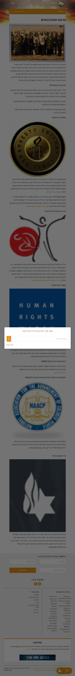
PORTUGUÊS (52, 626)
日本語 (68, 621)
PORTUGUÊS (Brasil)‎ (52, 630)
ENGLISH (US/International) (64, 597)
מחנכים (36, 600)
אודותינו (36, 595)
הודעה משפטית (8, 670)
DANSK (67, 613)
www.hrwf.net (60, 372)
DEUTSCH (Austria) (53, 600)
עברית (67, 618)
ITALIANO (53, 623)
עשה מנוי (22, 570)
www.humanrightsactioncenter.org (46, 280)
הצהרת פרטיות (26, 668)
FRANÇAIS (66, 616)
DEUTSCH (53, 596)
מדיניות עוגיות (16, 668)
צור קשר (36, 612)
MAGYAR (53, 604)
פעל (37, 603)
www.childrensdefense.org (37, 206)
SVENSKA (53, 609)
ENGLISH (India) (64, 606)
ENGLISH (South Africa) (64, 602)
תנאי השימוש (8, 668)
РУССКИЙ (66, 624)
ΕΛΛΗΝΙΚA (53, 621)
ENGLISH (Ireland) (67, 609)
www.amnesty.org (53, 192)
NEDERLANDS (65, 629)
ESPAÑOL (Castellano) (52, 617)
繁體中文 (67, 627)
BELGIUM (66, 632)
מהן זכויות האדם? (33, 597)
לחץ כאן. (28, 649)
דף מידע (36, 610)
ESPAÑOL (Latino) (53, 613)
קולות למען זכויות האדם (34, 606)
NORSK (54, 606)
